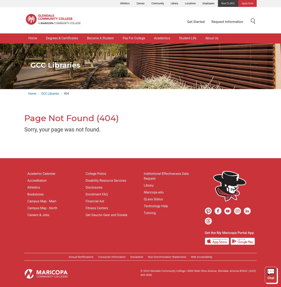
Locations (190, 3)
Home (32, 38)
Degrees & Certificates (62, 38)
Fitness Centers (97, 208)
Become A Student (100, 38)
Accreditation (37, 180)
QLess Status (153, 199)
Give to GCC (228, 3)
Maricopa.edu (154, 192)
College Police (96, 174)
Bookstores (35, 194)
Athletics (125, 3)
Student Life (187, 38)
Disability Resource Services (106, 180)
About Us (212, 38)
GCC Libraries (50, 93)
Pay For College (134, 38)
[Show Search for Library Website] (253, 21)
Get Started (196, 22)
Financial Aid (95, 201)
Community (157, 3)
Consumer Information (111, 256)
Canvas (140, 3)
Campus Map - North (42, 208)
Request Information (227, 22)
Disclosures (94, 187)
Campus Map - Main (41, 201)
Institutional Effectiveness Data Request (166, 176)
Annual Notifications (81, 256)
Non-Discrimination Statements (167, 256)
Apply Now (247, 3)
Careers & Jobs (38, 215)
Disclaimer (136, 256)
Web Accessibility (201, 256)
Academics (162, 38)
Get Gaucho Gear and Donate (106, 215)
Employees (208, 3)
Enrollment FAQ (97, 194)
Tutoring (150, 213)
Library (174, 3)
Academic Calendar (41, 174)
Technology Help (156, 206)
